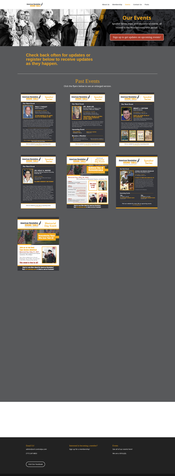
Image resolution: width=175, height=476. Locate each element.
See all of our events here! (123, 449)
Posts (147, 5)
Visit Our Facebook (35, 464)
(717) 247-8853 (31, 453)
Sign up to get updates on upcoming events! (137, 37)
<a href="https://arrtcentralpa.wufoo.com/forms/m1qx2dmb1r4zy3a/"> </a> (87, 420)
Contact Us (137, 5)
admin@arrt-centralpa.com (36, 449)
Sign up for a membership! (79, 449)
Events (127, 5)
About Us (105, 5)
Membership (117, 5)
